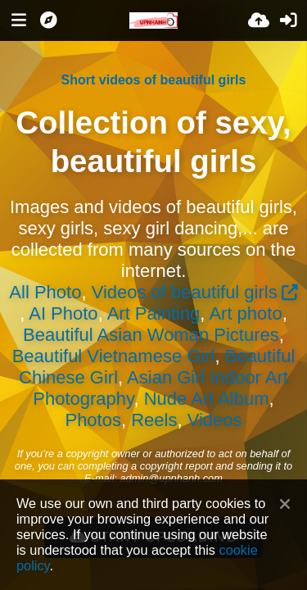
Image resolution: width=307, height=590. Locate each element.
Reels (154, 420)
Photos (93, 420)
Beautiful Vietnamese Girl (113, 356)
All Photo (45, 292)
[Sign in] (288, 20)
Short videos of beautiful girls (153, 80)
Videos (214, 420)
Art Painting (154, 313)
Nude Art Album (206, 398)
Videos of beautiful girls (185, 292)
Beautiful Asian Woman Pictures (151, 334)
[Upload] (258, 20)
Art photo (245, 313)
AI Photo (63, 313)
